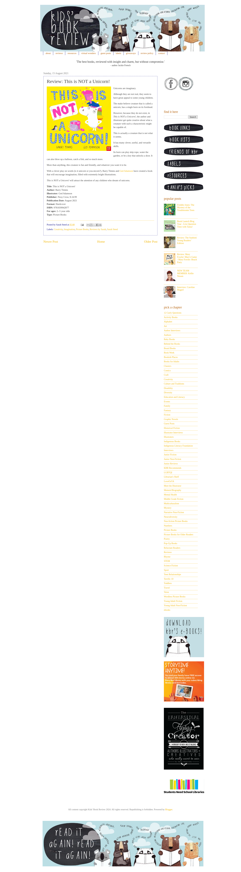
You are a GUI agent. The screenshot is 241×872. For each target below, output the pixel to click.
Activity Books (171, 317)
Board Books (170, 348)
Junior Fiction (170, 454)
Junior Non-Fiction (172, 459)
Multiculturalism (171, 503)
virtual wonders (88, 53)
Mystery (167, 508)
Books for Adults (171, 361)
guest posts (106, 53)
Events (167, 401)
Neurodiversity (170, 517)
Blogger (168, 809)
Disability (168, 388)
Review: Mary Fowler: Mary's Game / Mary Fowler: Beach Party (187, 258)
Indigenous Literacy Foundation (178, 446)
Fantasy (167, 410)
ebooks (167, 610)
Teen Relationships (172, 574)
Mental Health (170, 494)
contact (161, 53)
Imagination (69, 229)
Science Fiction (171, 565)
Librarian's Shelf (171, 477)
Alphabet (168, 321)
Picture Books (82, 229)
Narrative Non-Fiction (174, 512)
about (48, 53)
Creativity (58, 229)
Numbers (168, 526)
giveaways (131, 53)
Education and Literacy (174, 397)
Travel (167, 588)
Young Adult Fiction (173, 601)
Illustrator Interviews (173, 432)
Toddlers (168, 583)
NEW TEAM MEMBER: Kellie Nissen (185, 273)
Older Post (150, 241)
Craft (166, 375)
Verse (166, 592)
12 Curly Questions (172, 313)
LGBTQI (168, 472)
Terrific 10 (168, 579)
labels (118, 53)
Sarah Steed (112, 229)
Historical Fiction (172, 428)
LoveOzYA (169, 481)
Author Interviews (172, 330)
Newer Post (50, 241)
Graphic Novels (171, 419)
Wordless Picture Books (174, 596)
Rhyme (167, 557)
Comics (167, 370)
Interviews (168, 450)
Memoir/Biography (172, 490)
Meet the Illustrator (172, 486)
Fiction (167, 415)
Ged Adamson (126, 171)
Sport (166, 570)
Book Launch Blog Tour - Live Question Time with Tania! (186, 224)
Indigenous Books (172, 441)
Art (165, 326)
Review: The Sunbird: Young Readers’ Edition (187, 240)
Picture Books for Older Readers (178, 534)
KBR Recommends (172, 468)
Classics (167, 366)
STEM (167, 561)
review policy (147, 53)
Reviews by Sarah (98, 229)
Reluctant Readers (172, 548)
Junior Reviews (171, 463)
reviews (59, 53)
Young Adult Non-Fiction (175, 605)
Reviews (168, 552)
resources (72, 53)
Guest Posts (169, 423)
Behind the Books (172, 344)
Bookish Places (171, 357)
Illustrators (169, 437)
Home (101, 241)
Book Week (169, 353)
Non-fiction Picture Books (176, 521)
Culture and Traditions (174, 384)
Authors (167, 335)
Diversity (168, 392)
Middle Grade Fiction (173, 499)
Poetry (167, 539)
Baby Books (169, 339)
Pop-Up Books (170, 543)
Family (167, 406)
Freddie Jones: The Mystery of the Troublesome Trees (185, 208)
